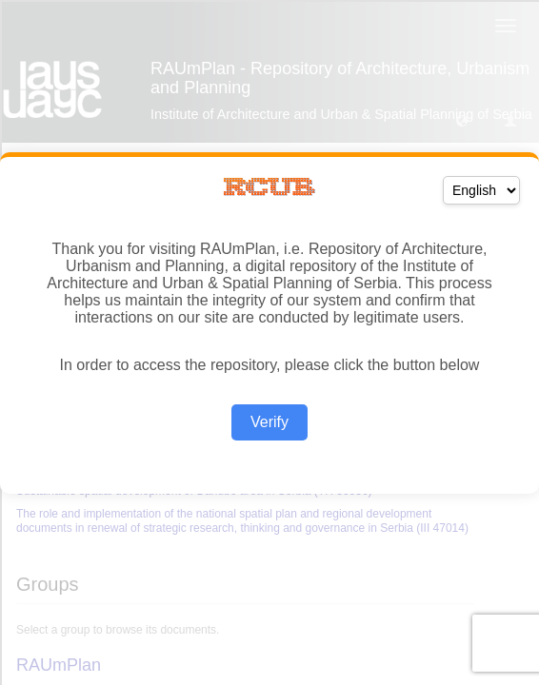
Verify (269, 422)
